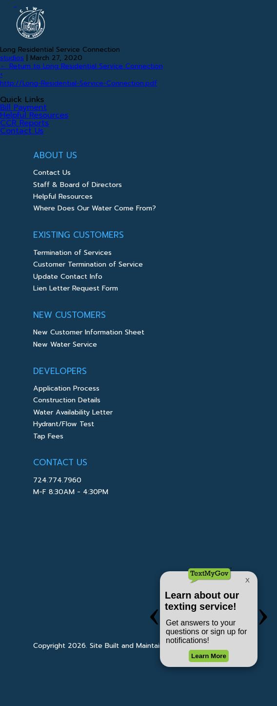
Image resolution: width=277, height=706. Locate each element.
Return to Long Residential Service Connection (81, 66)
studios (12, 58)
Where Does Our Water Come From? (94, 209)
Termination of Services (72, 253)
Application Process (66, 389)
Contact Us (21, 131)
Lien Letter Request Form (75, 289)
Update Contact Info (67, 277)
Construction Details (66, 401)
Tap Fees (48, 437)
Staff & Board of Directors (77, 186)
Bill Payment (23, 107)
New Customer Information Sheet (88, 333)
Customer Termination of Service (88, 265)
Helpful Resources (34, 115)
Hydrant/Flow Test (63, 425)
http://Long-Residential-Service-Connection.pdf (78, 83)
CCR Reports (24, 123)
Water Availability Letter (73, 413)
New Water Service (65, 345)
